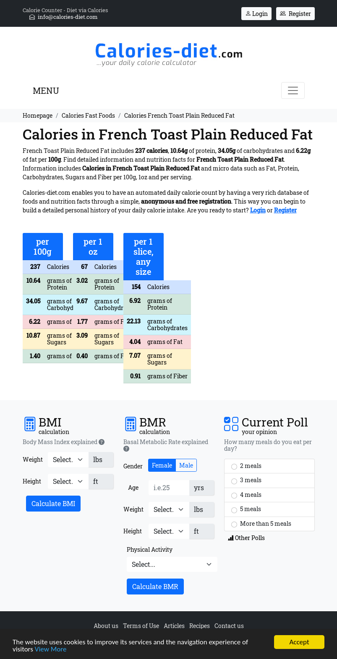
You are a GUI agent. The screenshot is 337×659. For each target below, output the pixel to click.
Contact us (229, 626)
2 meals (246, 466)
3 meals (246, 480)
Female (162, 465)
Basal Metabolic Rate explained (165, 445)
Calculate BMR (155, 586)
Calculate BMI (53, 503)
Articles (174, 626)
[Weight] (68, 459)
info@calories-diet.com (63, 16)
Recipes (199, 626)
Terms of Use (141, 626)
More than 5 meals (261, 523)
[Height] (68, 481)
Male (186, 465)
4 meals (246, 495)
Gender (133, 466)
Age (133, 487)
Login (256, 14)
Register (295, 14)
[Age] (169, 487)
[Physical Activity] (172, 564)
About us (106, 626)
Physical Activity (149, 549)
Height (32, 481)
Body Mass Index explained (63, 442)
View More (51, 649)
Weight (33, 459)
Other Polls (246, 538)
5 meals (246, 509)
